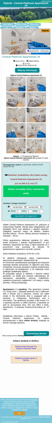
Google (34, 400)
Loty (6, 28)
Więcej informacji (27, 70)
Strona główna (7, 24)
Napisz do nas (26, 418)
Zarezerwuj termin (36, 333)
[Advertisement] (26, 393)
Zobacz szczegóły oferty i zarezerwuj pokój (26, 191)
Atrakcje (32, 28)
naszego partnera (16, 323)
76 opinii (45, 158)
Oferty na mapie (21, 24)
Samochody (20, 28)
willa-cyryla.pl (46, 1)
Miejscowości (34, 24)
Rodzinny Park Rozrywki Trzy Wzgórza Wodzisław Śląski (26, 347)
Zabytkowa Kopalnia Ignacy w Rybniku (26, 359)
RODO (24, 410)
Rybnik (45, 31)
